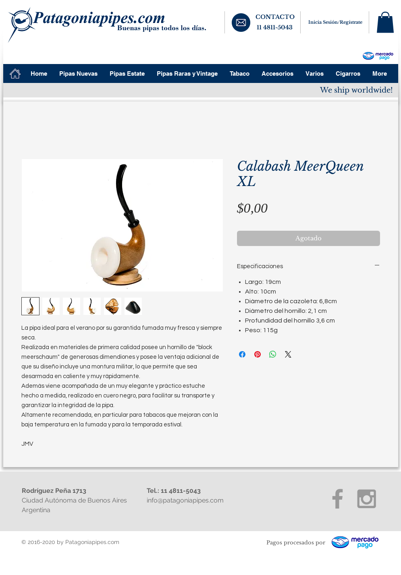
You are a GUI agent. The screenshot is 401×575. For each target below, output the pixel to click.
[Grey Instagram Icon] (366, 499)
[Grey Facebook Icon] (337, 499)
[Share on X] (288, 354)
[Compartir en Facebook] (242, 354)
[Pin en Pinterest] (257, 354)
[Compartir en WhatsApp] (273, 354)
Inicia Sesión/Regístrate (335, 22)
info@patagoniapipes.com (185, 500)
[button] (385, 22)
